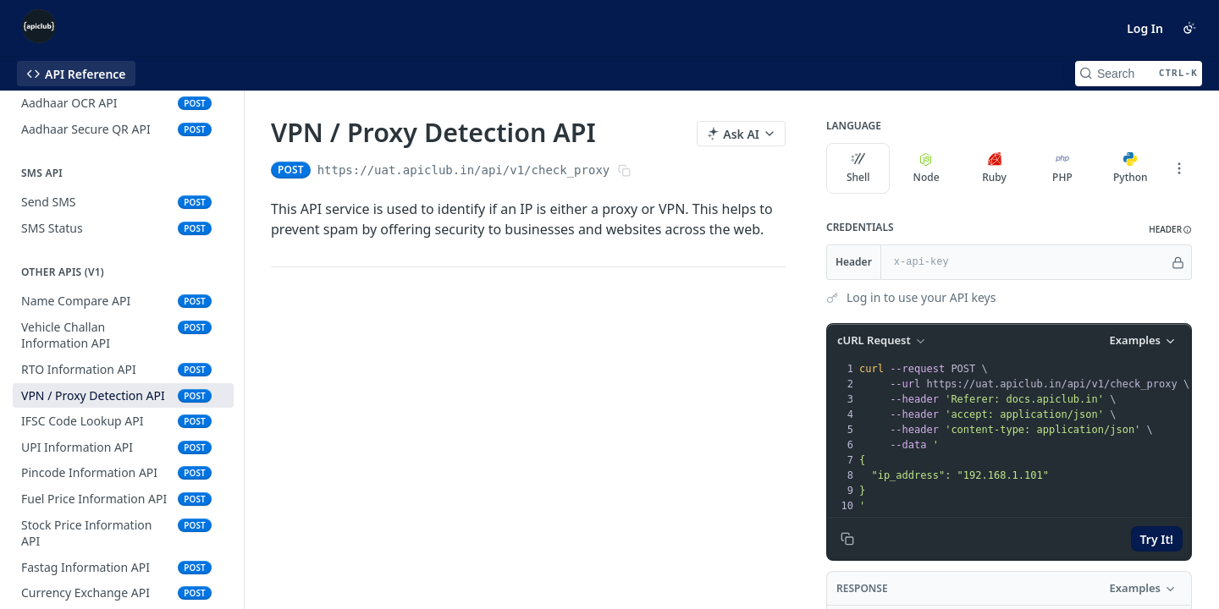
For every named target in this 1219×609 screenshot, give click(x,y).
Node (926, 168)
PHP (1062, 168)
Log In (1145, 28)
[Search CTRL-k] (1138, 73)
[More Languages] (1179, 168)
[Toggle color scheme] (1189, 28)
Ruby (994, 168)
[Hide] (1178, 262)
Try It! (1156, 539)
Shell (858, 168)
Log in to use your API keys (921, 297)
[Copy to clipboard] (847, 538)
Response (862, 588)
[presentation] (1024, 437)
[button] (1170, 229)
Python (1130, 168)
